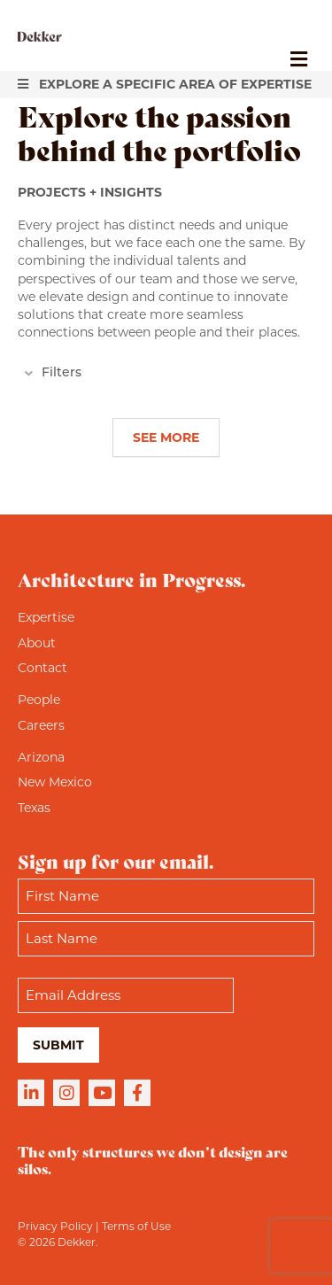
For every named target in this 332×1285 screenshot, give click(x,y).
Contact (42, 668)
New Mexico (55, 782)
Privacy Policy (55, 1226)
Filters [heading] (61, 373)
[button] (25, 374)
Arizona (41, 757)
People (39, 700)
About (37, 643)
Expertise (46, 617)
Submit (58, 1045)
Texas (34, 808)
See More (166, 437)
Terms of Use (136, 1226)
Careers (41, 725)
